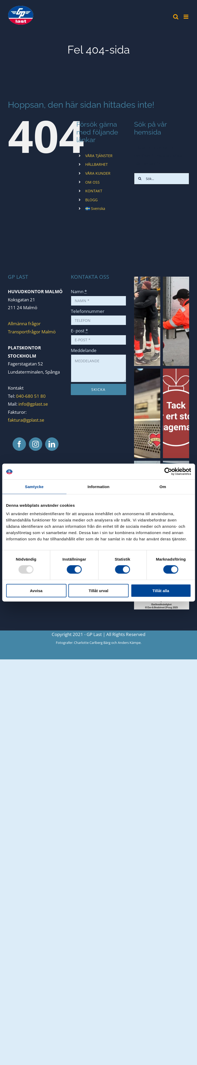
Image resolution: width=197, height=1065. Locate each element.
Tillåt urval (98, 590)
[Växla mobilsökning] (175, 16)
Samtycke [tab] (34, 486)
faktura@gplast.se (26, 420)
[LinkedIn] (51, 444)
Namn (79, 291)
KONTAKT (93, 190)
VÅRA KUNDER (97, 173)
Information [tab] (99, 486)
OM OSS (92, 182)
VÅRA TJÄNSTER (99, 155)
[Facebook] (19, 444)
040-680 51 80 (30, 396)
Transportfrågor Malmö (32, 332)
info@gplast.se (33, 404)
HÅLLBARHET (96, 164)
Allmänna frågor (24, 323)
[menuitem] (105, 208)
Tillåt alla (160, 590)
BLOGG (91, 199)
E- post (79, 331)
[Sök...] (161, 178)
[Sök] (140, 178)
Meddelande (84, 350)
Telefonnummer (87, 311)
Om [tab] (162, 486)
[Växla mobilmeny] (186, 16)
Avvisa (36, 590)
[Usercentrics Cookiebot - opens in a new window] (168, 471)
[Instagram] (35, 444)
